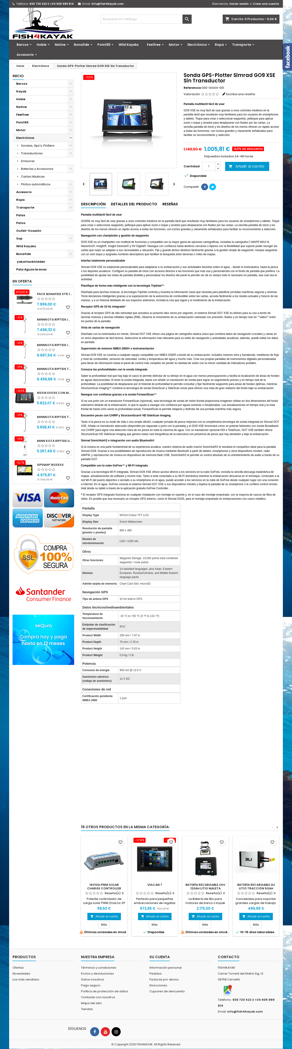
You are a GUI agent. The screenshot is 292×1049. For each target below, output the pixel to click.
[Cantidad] (209, 166)
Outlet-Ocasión (28, 231)
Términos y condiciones (98, 967)
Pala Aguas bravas (31, 269)
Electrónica (197, 44)
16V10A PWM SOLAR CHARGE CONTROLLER (104, 887)
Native (60, 44)
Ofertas (18, 967)
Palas (20, 215)
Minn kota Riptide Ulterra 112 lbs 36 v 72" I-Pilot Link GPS (54, 441)
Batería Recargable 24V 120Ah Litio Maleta (205, 887)
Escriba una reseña (240, 94)
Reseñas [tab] (170, 204)
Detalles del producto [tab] (134, 204)
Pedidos (155, 973)
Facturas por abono (164, 979)
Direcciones (158, 985)
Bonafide (81, 44)
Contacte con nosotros (98, 997)
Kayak (21, 91)
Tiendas (87, 1009)
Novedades (21, 973)
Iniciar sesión (239, 4)
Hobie (42, 44)
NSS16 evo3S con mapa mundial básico (54, 393)
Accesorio (25, 54)
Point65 (103, 44)
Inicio (18, 76)
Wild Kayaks (129, 44)
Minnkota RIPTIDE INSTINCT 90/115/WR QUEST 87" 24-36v (54, 345)
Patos (20, 223)
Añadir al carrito (246, 166)
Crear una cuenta (266, 4)
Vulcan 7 (154, 885)
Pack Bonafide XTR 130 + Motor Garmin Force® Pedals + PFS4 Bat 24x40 (54, 294)
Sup (19, 238)
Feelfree (154, 44)
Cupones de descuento (167, 991)
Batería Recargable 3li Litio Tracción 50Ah (256, 887)
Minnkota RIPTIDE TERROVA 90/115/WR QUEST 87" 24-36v (54, 417)
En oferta (22, 281)
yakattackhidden (30, 262)
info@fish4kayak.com (107, 4)
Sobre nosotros (92, 979)
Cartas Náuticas (33, 176)
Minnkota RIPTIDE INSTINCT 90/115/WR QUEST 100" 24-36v (54, 319)
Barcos (23, 44)
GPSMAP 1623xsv (50, 464)
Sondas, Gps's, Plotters (38, 145)
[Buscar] (146, 19)
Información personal (165, 967)
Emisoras (28, 161)
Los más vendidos (26, 979)
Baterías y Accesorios (37, 169)
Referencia (192, 88)
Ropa (219, 44)
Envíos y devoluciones (97, 973)
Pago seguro (90, 985)
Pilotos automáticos (35, 184)
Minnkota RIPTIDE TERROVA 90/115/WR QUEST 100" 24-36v (54, 369)
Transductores (32, 153)
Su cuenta (159, 957)
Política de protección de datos (104, 991)
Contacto (228, 957)
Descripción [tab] (93, 204)
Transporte (241, 44)
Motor (174, 44)
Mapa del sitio (91, 1003)
